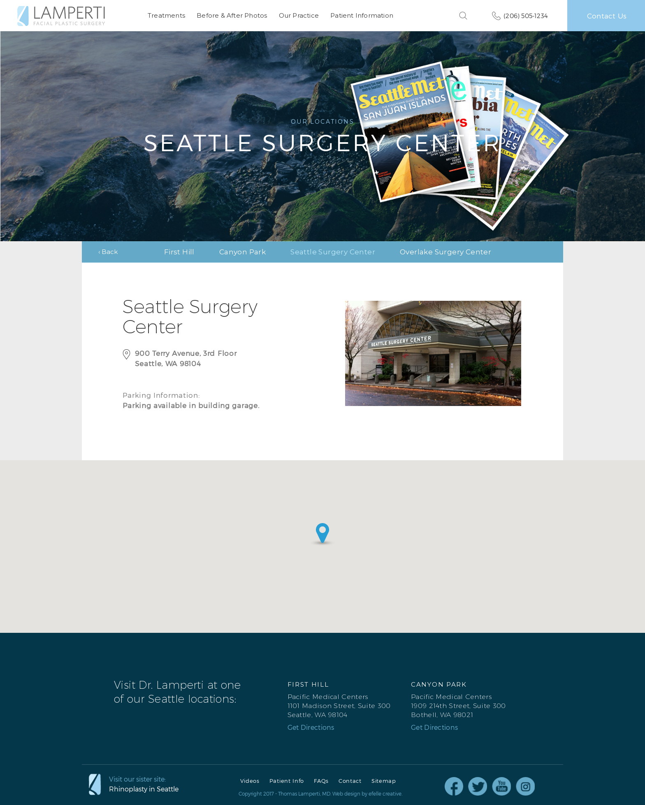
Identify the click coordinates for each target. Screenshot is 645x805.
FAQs (321, 780)
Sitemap (383, 780)
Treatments (166, 15)
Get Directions (311, 727)
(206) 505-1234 (525, 15)
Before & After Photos (232, 15)
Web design (346, 793)
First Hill (179, 251)
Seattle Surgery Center (332, 251)
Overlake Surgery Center (445, 251)
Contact (350, 780)
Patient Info (286, 780)
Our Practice (298, 15)
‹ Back (108, 251)
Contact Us (606, 16)
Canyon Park (242, 251)
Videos (250, 780)
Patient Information (361, 15)
